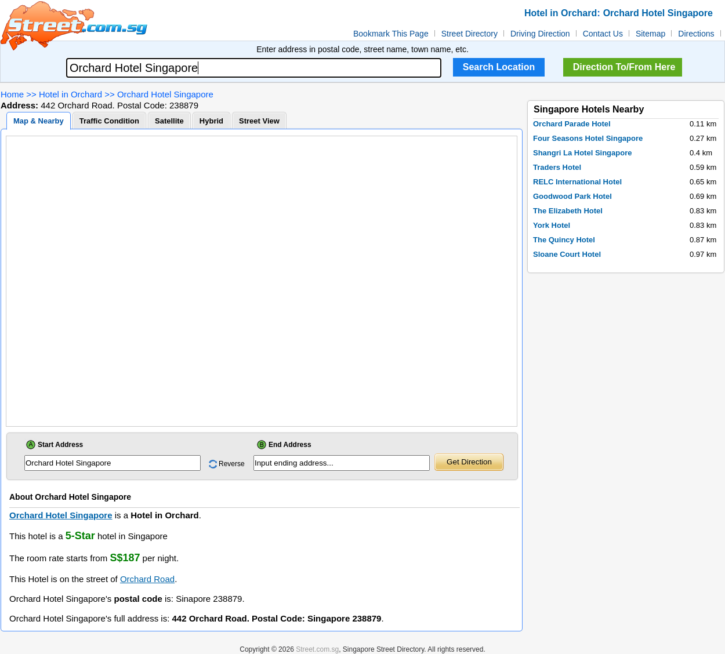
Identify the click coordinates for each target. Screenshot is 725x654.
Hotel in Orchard (70, 94)
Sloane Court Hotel (567, 254)
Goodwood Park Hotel (572, 196)
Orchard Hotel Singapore (165, 94)
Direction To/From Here (624, 67)
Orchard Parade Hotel (572, 123)
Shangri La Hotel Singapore (582, 152)
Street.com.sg (317, 649)
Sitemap (650, 33)
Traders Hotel (557, 167)
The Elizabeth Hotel (568, 210)
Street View (259, 121)
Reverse (232, 464)
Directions (696, 33)
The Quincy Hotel (564, 239)
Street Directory (469, 33)
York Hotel (551, 225)
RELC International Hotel (577, 181)
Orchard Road (147, 579)
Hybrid (211, 121)
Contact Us (603, 33)
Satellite (169, 121)
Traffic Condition (109, 121)
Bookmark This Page (391, 33)
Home (12, 94)
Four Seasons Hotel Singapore (588, 138)
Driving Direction (540, 33)
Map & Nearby (38, 121)
